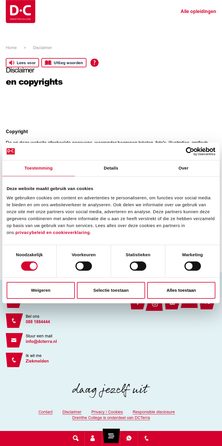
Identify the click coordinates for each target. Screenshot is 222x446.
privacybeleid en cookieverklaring (52, 232)
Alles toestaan (181, 290)
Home (11, 48)
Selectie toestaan (111, 290)
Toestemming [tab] (39, 168)
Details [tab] (111, 168)
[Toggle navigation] (111, 438)
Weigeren (40, 290)
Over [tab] (183, 168)
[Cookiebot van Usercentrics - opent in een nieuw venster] (190, 151)
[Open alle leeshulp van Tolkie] (94, 63)
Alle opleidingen (198, 12)
